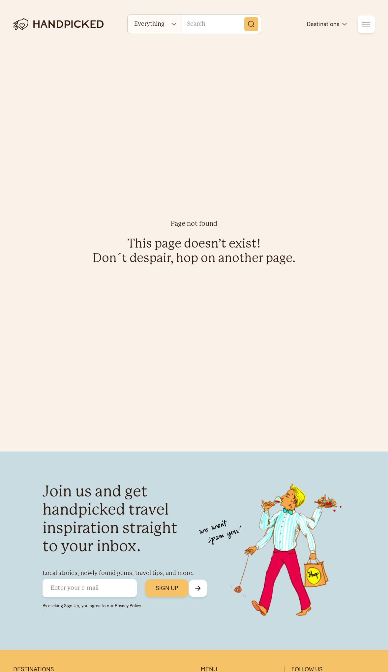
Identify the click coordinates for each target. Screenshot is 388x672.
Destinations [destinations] (327, 24)
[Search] (251, 24)
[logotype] (58, 24)
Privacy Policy (128, 605)
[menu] (366, 24)
